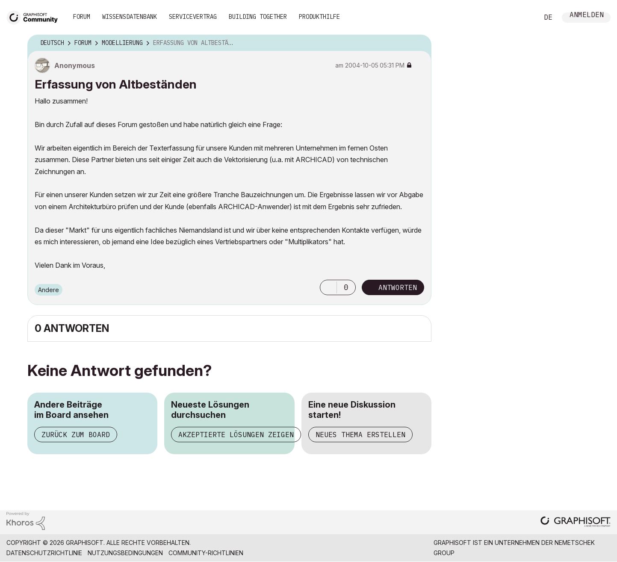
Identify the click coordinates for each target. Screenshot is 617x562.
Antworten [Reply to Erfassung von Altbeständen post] (397, 287)
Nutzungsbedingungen (125, 552)
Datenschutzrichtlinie (44, 552)
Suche (522, 17)
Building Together (258, 17)
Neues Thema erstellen (360, 434)
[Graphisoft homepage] (575, 522)
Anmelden (587, 15)
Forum (81, 17)
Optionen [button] (419, 43)
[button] (328, 287)
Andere (48, 289)
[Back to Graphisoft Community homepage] (35, 16)
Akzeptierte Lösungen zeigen (236, 434)
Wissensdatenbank (129, 17)
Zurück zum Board (75, 434)
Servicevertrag (193, 17)
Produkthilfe (319, 17)
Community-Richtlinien (205, 552)
